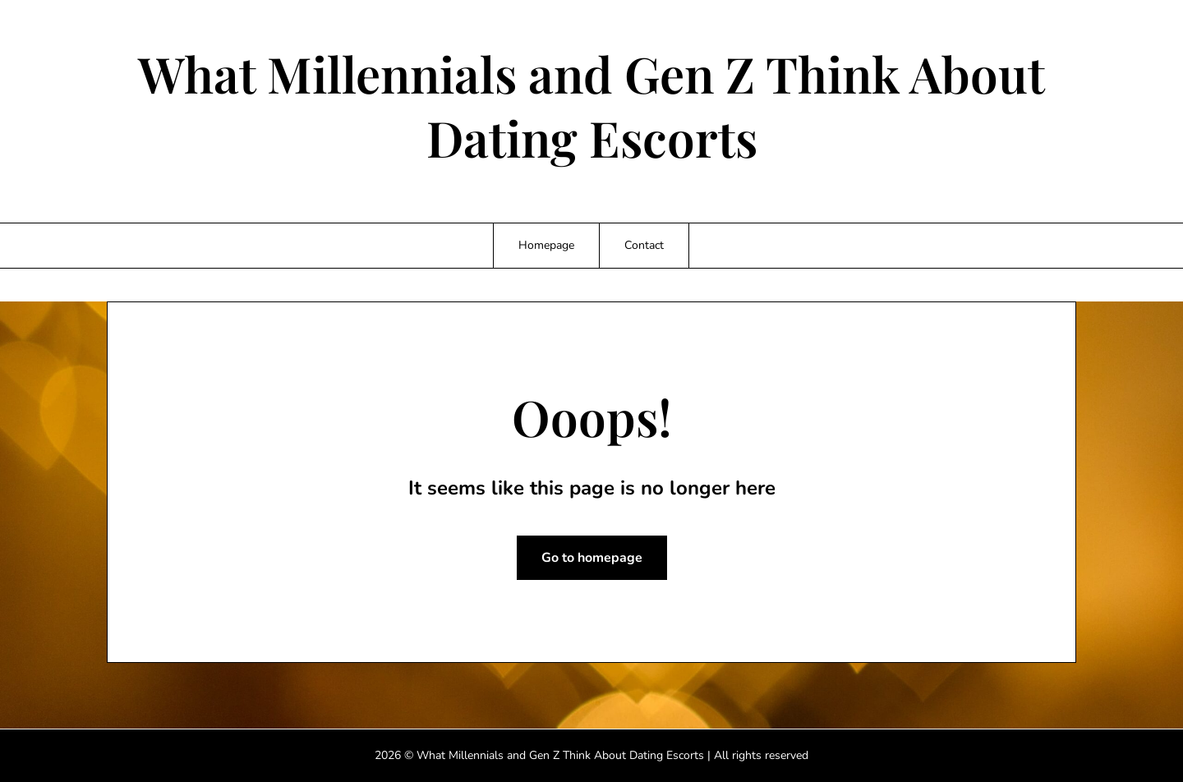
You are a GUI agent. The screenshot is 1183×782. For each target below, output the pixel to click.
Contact (644, 245)
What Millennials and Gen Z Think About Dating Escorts (591, 105)
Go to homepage (591, 558)
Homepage (546, 245)
